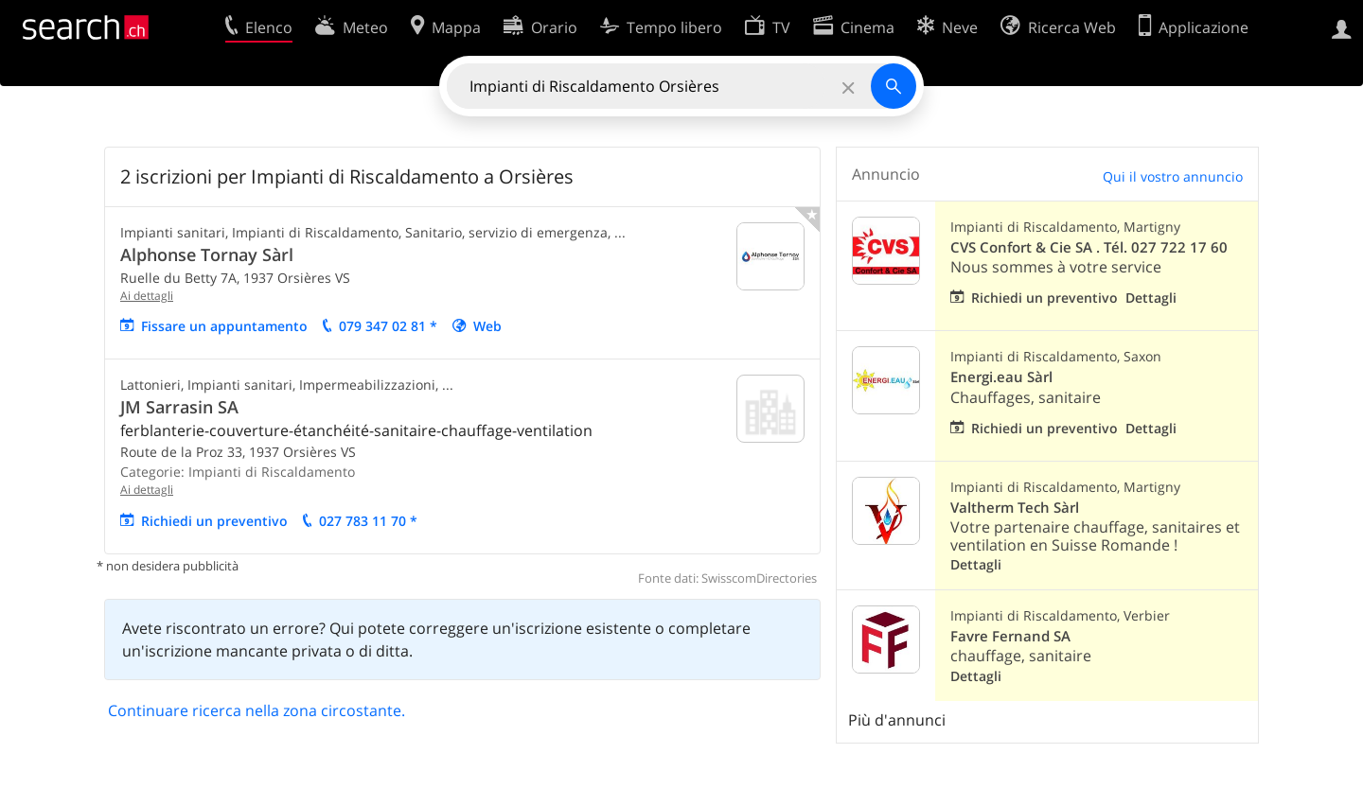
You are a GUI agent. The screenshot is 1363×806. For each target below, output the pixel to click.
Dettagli (1151, 298)
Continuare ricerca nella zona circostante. (256, 710)
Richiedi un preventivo (214, 521)
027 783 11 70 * (368, 521)
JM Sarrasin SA (179, 406)
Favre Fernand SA (1010, 636)
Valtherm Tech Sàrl (1014, 507)
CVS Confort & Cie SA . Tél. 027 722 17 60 (1089, 247)
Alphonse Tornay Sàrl (206, 254)
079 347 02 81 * (388, 326)
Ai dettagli (146, 296)
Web (487, 326)
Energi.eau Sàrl (1001, 377)
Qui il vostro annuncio (1173, 176)
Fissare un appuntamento (224, 326)
